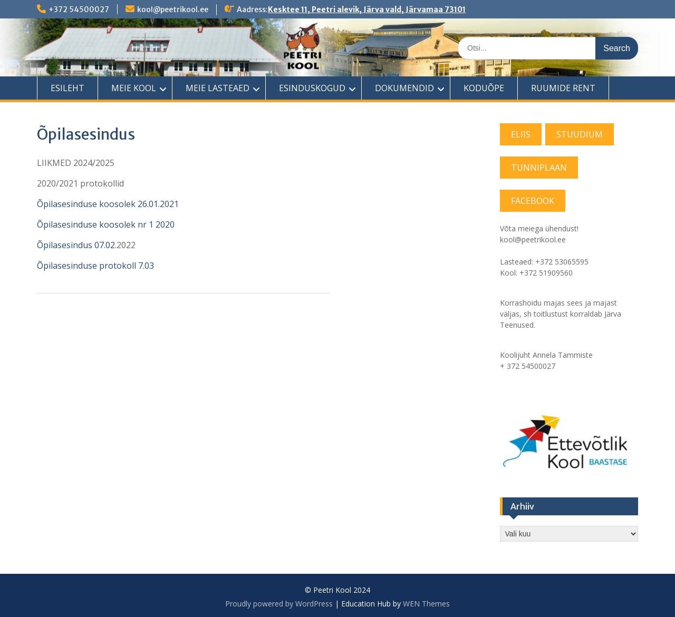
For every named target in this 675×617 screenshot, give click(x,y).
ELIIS (521, 134)
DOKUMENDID (404, 88)
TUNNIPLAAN (539, 167)
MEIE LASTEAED (217, 88)
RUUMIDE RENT (563, 88)
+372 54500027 (79, 9)
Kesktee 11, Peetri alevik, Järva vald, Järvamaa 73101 (367, 9)
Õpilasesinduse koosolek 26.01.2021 (108, 204)
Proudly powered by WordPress (279, 604)
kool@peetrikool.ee (172, 9)
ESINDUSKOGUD (312, 88)
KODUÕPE (484, 88)
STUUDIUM (579, 134)
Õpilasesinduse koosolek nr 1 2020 (106, 224)
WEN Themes (426, 604)
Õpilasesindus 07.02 (76, 245)
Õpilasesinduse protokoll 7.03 (95, 265)
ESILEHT (67, 88)
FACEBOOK (532, 201)
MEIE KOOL (133, 88)
